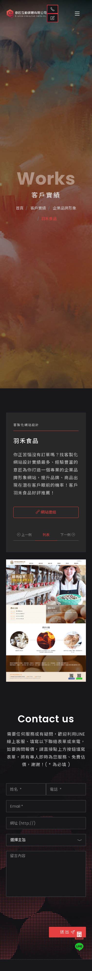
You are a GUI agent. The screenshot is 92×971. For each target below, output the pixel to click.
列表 (46, 534)
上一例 (24, 534)
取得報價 (53, 18)
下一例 (67, 534)
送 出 (67, 932)
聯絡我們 (53, 9)
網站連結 (46, 512)
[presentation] (43, 911)
